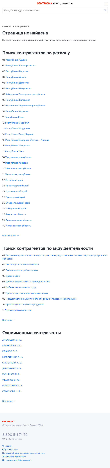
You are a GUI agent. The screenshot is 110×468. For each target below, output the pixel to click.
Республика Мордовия (17, 128)
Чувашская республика (18, 174)
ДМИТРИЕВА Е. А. (12, 368)
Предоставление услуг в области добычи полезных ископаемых (41, 298)
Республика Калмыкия (18, 99)
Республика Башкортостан (20, 65)
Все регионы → (10, 235)
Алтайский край (14, 179)
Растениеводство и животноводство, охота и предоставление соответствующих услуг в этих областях (54, 256)
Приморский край (15, 196)
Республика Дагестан (17, 82)
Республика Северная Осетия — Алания (27, 139)
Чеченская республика (18, 168)
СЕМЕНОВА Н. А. (11, 391)
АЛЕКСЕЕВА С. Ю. (12, 339)
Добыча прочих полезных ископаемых (27, 292)
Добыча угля (13, 275)
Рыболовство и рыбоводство (22, 270)
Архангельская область (19, 219)
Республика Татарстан (17, 145)
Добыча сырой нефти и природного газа (28, 281)
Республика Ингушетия (18, 88)
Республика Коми (14, 116)
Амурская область (16, 214)
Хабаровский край (15, 208)
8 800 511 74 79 (15, 434)
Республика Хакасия (16, 162)
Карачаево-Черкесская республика (25, 105)
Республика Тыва (14, 151)
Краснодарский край (17, 185)
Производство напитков (18, 310)
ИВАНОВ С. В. (10, 351)
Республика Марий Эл (17, 122)
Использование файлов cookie (17, 459)
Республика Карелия (16, 111)
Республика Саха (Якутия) (19, 134)
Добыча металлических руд (21, 287)
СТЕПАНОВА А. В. (12, 362)
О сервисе (7, 445)
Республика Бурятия (17, 71)
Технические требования (14, 456)
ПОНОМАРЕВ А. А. (12, 385)
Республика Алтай (16, 76)
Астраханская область (18, 225)
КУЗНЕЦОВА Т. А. (11, 345)
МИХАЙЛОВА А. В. (12, 356)
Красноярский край (16, 191)
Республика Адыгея (16, 59)
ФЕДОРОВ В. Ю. (11, 379)
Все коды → (8, 319)
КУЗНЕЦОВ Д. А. (11, 373)
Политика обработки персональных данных (23, 452)
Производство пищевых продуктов (24, 304)
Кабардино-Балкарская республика (25, 94)
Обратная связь (10, 449)
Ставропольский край (18, 202)
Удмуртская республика (18, 156)
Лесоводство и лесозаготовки (22, 264)
